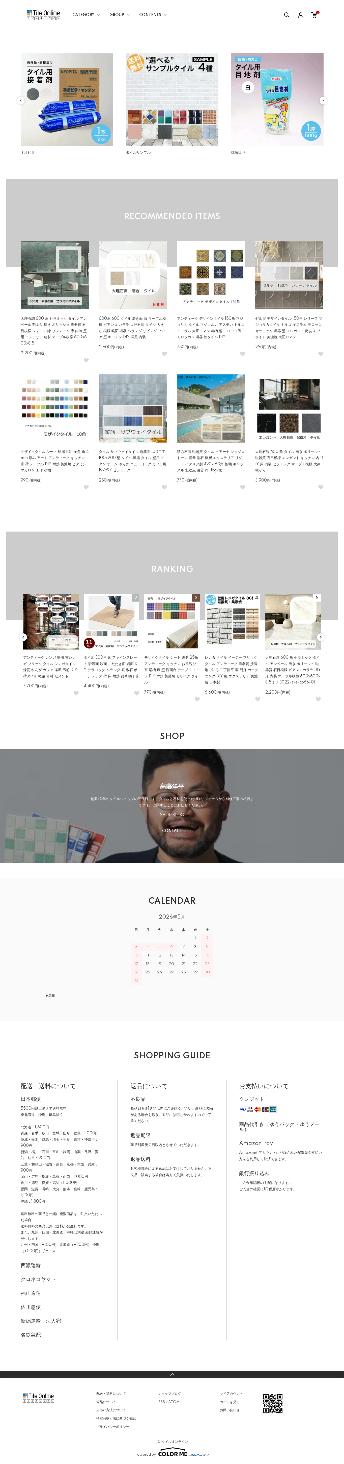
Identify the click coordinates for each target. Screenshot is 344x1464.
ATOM (174, 1402)
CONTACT (172, 831)
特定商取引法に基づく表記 (116, 1418)
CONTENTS (150, 15)
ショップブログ (169, 1394)
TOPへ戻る (172, 1374)
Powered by (172, 1451)
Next (323, 100)
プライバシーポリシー (112, 1427)
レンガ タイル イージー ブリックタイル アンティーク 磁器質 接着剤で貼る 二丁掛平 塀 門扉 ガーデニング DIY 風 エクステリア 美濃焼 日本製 (231, 670)
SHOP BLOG (172, 815)
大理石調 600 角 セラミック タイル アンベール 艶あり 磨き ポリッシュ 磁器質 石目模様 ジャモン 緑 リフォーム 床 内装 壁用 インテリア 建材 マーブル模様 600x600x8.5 (54, 331)
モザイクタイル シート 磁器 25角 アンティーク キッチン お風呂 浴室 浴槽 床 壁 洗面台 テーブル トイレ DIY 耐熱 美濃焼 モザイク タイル (172, 670)
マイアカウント (231, 1394)
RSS (161, 1402)
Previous (20, 100)
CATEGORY (83, 15)
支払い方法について (111, 1410)
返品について (106, 1402)
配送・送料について (111, 1394)
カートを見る (230, 1402)
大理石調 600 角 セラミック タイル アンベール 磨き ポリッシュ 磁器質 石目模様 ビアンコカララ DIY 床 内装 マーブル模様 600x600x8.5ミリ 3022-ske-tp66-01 (293, 670)
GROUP (116, 15)
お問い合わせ (230, 1410)
